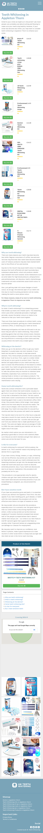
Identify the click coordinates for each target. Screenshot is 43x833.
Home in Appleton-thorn (11, 800)
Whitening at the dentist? (14, 602)
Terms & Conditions (10, 819)
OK (34, 630)
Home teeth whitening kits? (15, 604)
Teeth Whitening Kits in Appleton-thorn (17, 802)
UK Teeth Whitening (33, 830)
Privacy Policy (7, 817)
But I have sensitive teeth (14, 609)
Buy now (8, 53)
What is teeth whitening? (14, 599)
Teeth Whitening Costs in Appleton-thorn (17, 806)
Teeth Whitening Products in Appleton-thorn (18, 810)
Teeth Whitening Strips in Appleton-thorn (17, 804)
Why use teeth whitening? (14, 597)
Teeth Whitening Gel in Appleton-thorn (16, 808)
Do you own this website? (16, 630)
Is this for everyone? (12, 606)
